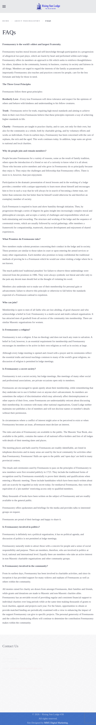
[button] (4, 6)
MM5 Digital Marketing (56, 722)
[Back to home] (48, 6)
